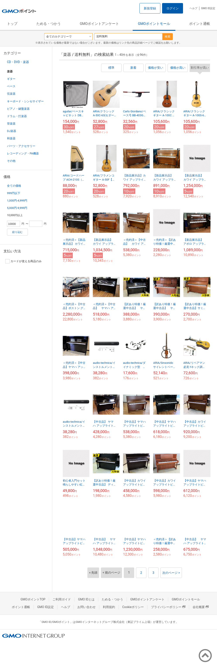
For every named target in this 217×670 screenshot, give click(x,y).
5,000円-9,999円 (17, 208)
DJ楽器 (11, 131)
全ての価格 (14, 185)
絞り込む (17, 232)
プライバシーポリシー (168, 607)
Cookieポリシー (133, 607)
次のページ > (171, 572)
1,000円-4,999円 (17, 200)
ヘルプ (193, 8)
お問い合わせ (86, 607)
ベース (11, 86)
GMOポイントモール (154, 24)
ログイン (172, 8)
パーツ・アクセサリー (21, 146)
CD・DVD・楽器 (18, 62)
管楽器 (11, 123)
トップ (12, 24)
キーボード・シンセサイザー (25, 101)
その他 (11, 160)
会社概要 (201, 607)
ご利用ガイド (62, 599)
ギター (11, 78)
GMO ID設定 (208, 8)
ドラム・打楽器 (17, 116)
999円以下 (13, 193)
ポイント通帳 (199, 24)
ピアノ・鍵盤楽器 (18, 108)
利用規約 (109, 607)
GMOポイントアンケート (99, 24)
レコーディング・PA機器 (23, 153)
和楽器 (11, 138)
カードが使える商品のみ (23, 261)
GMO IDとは (86, 599)
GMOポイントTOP (32, 599)
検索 (167, 36)
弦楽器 (11, 93)
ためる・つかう (48, 24)
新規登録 (150, 8)
